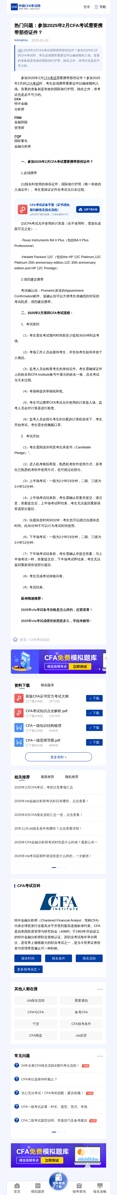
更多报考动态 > (28, 969)
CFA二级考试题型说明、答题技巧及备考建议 (55, 1120)
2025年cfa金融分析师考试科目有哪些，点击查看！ (51, 801)
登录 (86, 7)
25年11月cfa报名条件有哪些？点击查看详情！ (48, 828)
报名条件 (58, 958)
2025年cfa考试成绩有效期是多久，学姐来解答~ (52, 621)
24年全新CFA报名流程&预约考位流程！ (51, 1065)
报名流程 (89, 958)
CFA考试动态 (40, 639)
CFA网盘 (35, 1035)
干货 (35, 1024)
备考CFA (81, 1012)
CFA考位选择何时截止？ (35, 1079)
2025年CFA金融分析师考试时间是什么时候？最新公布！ (56, 842)
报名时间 (27, 958)
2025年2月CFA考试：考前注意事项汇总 (43, 787)
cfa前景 (81, 1035)
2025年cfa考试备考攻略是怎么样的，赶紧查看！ (53, 610)
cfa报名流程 (36, 1000)
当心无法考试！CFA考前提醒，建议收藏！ (54, 1093)
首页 (23, 639)
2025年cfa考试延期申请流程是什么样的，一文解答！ (53, 856)
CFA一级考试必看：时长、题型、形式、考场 (50, 1107)
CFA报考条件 (81, 1024)
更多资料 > (58, 757)
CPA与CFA (36, 1012)
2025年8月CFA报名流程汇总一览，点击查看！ (48, 815)
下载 (94, 698)
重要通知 (81, 1000)
